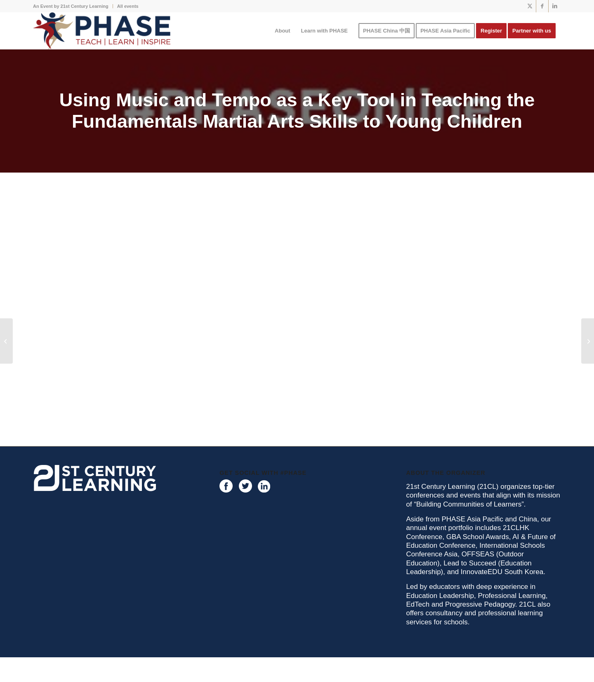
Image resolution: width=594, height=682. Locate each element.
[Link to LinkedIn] (555, 6)
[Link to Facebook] (542, 6)
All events (128, 6)
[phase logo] (101, 30)
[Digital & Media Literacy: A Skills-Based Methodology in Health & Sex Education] (587, 341)
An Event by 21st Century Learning (70, 6)
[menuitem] (73, 6)
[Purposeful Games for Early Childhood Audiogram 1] (6, 341)
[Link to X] (530, 6)
